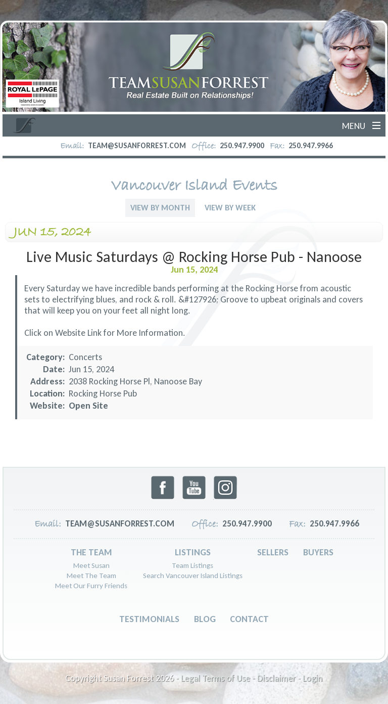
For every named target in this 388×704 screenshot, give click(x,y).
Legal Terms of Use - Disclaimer (238, 678)
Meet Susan (91, 565)
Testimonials (149, 619)
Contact (249, 619)
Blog (205, 619)
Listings (193, 552)
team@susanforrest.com (137, 145)
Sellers (272, 552)
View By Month (160, 207)
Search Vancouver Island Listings (193, 575)
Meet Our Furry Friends (91, 585)
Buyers (318, 552)
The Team (91, 552)
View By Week (230, 207)
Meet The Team (91, 575)
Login (312, 678)
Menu (353, 125)
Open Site (88, 405)
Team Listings (192, 565)
